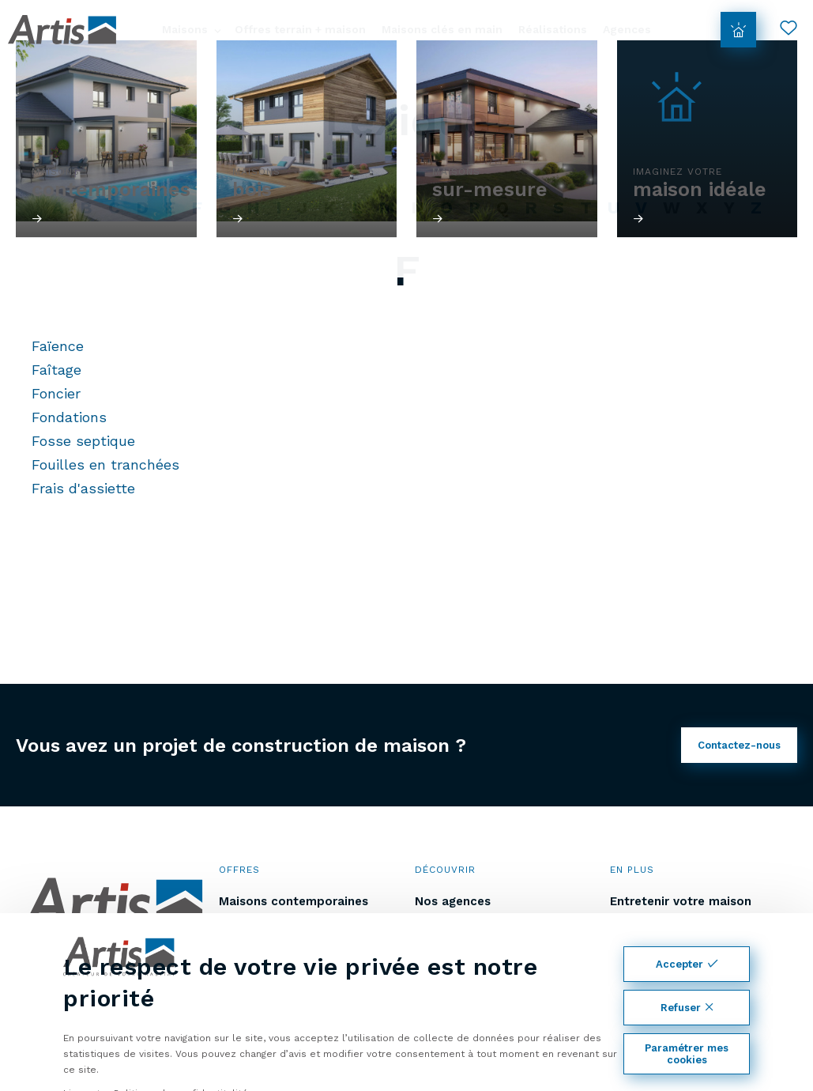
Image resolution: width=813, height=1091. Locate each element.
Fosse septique (83, 440)
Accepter (686, 964)
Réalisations (552, 29)
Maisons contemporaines (293, 901)
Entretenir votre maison (680, 901)
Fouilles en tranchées (105, 464)
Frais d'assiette (83, 488)
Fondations (69, 417)
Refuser (687, 1008)
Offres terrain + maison (300, 29)
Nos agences (453, 901)
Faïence (58, 346)
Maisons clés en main (442, 29)
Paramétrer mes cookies (686, 1054)
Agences (627, 29)
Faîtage (56, 369)
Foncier (56, 393)
